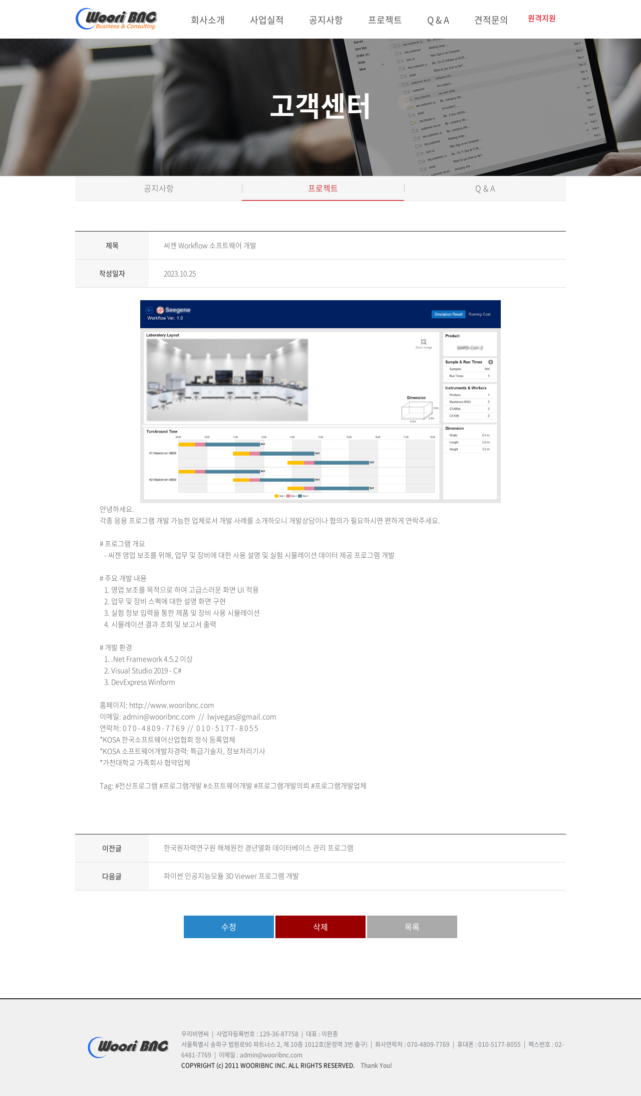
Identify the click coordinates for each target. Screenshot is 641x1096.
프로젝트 (385, 20)
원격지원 (542, 18)
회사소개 (208, 20)
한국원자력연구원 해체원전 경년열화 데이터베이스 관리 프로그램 (259, 847)
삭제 (320, 927)
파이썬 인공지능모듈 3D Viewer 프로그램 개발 (231, 875)
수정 (228, 927)
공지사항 (326, 20)
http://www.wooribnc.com (171, 705)
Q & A (438, 20)
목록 (412, 927)
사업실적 (267, 20)
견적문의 (491, 20)
